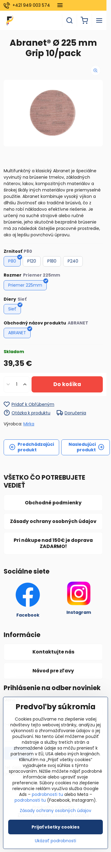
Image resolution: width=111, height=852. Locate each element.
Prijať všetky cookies (55, 827)
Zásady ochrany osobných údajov (53, 521)
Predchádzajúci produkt (31, 447)
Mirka (28, 424)
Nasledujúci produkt (86, 447)
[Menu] (99, 20)
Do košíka (67, 384)
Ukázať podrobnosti (55, 841)
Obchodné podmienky (53, 502)
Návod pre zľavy (53, 670)
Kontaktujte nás (53, 651)
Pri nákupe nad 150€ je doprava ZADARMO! (53, 543)
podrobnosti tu (47, 794)
